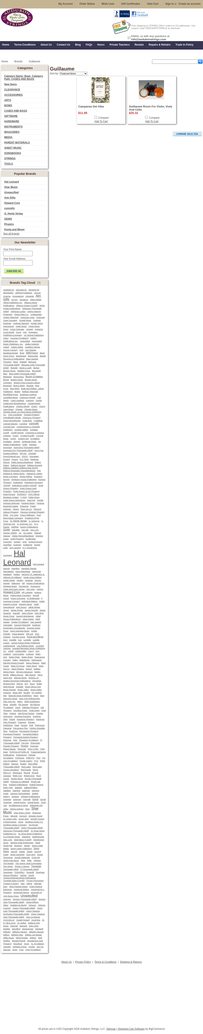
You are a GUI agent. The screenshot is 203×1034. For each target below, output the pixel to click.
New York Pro (9, 701)
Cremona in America (34, 432)
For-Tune (14, 515)
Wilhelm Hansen (19, 932)
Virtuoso (32, 905)
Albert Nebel (35, 299)
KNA (37, 634)
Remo (35, 770)
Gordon (17, 542)
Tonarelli (30, 872)
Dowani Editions (10, 453)
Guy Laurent (15, 547)
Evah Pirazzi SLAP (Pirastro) (26, 491)
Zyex (21, 949)
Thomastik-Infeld (10, 869)
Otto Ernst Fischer (26, 713)
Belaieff (23, 362)
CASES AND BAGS (15, 110)
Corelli (6, 432)
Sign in (169, 3)
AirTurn (14, 299)
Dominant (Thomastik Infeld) (26, 447)
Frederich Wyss (32, 518)
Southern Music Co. (34, 822)
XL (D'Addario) (37, 943)
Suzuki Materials (22, 857)
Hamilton (15, 568)
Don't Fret (38, 450)
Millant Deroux (16, 675)
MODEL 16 (33, 678)
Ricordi (27, 772)
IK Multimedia (33, 598)
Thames (37, 860)
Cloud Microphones (12, 420)
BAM (22, 353)
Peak (16, 725)
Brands (18, 61)
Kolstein (7, 637)
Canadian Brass (10, 397)
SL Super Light (10, 819)
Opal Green (34, 710)
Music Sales (23, 689)
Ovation (39, 713)
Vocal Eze (35, 920)
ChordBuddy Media (12, 417)
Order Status (87, 3)
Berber (36, 368)
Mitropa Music (20, 678)
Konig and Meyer (14, 229)
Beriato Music (9, 371)
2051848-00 (21, 290)
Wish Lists (108, 3)
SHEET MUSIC (13, 147)
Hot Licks (30, 589)
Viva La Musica (33, 917)
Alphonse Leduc (18, 311)
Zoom (15, 949)
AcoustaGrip (18, 296)
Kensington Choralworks (14, 628)
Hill (23, 583)
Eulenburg (18, 482)
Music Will (17, 692)
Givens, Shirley (10, 533)
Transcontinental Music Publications (19, 878)
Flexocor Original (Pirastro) (32, 512)
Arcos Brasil (8, 332)
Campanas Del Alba (91, 106)
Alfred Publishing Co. (12, 302)
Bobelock (7, 376)
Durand (6, 459)
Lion (37, 651)
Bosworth (7, 385)
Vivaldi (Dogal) (23, 920)
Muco (32, 683)
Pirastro (9, 224)
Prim (38, 758)
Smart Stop (23, 819)
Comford (23, 423)
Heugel (6, 583)
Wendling (16, 929)
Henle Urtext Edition (32, 577)
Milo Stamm (30, 675)
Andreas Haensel (21, 323)
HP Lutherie (27, 592)
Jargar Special (31, 610)
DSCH (25, 456)
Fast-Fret (31, 500)
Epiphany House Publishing (24, 479)
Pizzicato (34, 746)
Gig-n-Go (34, 530)
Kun (20, 640)
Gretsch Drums (35, 542)
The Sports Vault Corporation (28, 863)
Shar (27, 809)
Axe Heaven (30, 350)
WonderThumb (18, 940)
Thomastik (36, 866)
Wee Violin (34, 926)
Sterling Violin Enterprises (21, 842)
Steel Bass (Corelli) (23, 839)
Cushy (13, 438)
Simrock (23, 816)
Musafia (19, 686)
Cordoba (34, 429)
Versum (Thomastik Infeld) (25, 899)
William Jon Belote (33, 935)
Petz (15, 740)
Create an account (189, 3)
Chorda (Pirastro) (32, 414)
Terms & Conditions (106, 961)
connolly (9, 208)
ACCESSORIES (13, 94)
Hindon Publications (35, 583)
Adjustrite (29, 296)
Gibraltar (16, 530)
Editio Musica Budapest (22, 462)
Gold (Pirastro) (17, 539)
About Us (66, 961)
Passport (22, 722)
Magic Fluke (14, 657)
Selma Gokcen (16, 809)
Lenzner (7, 648)
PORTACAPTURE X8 (19, 752)
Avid (21, 350)
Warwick (23, 926)
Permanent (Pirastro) (28, 731)
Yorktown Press (19, 946)
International (8, 607)
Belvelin (14, 368)
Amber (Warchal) (11, 317)
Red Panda (26, 770)
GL (20, 533)
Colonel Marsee (10, 423)
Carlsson (30, 400)
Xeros (26, 943)
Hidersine (15, 583)
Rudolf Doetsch (36, 784)
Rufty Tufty (8, 787)
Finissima (24, 506)
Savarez (15, 796)
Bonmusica (19, 376)
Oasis (18, 707)
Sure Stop (30, 854)
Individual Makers (30, 601)
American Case (27, 317)
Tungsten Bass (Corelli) (14, 880)
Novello (13, 704)
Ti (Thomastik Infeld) (29, 869)
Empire (6, 479)
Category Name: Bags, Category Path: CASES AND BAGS (23, 78)
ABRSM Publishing (23, 293)
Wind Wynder (22, 938)
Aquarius (39, 329)
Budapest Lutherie (28, 394)
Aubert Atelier (17, 347)
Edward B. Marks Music (14, 473)
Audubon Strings (32, 347)
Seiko (5, 809)
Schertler (7, 799)
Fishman (7, 509)
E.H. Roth (24, 459)
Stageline (26, 836)
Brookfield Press (10, 394)
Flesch (16, 509)
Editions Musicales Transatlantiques (19, 470)
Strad (37, 842)
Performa (13, 731)
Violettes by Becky (18, 905)
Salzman (26, 790)
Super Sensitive (17, 854)
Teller (29, 860)
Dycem (15, 459)
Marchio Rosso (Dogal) (13, 663)
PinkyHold (35, 743)
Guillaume (27, 544)
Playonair (22, 749)
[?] (38, 282)
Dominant (7, 447)
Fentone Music (28, 503)
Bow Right (14, 388)
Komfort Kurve (18, 637)
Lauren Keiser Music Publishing (25, 643)
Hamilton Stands (28, 568)
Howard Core (12, 203)
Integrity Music (25, 604)
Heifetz (17, 574)
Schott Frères (20, 802)
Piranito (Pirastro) (11, 746)
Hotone (40, 589)
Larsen (6, 643)
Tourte (31, 875)
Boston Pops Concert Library (27, 382)
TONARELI (19, 872)
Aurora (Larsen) (10, 350)
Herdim (20, 580)
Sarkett (35, 793)
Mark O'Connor (18, 666)
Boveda (29, 385)
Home (4, 61)
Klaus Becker (18, 634)
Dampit (17, 441)
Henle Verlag (9, 580)
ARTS (7, 100)
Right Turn (17, 775)
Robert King (29, 775)
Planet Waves (9, 749)
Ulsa (23, 883)
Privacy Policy (83, 961)
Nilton (19, 701)
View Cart (152, 3)
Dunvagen (34, 456)
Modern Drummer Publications (17, 681)
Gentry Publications (29, 527)
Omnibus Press (20, 710)
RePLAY (7, 772)
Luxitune (30, 654)
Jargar (6, 610)
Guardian (7, 544)
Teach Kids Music (11, 860)
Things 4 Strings (22, 866)
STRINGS (9, 158)
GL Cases (27, 533)
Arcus (18, 332)
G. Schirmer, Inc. (24, 524)
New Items (10, 84)
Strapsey (18, 845)
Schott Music (33, 802)
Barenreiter (33, 356)
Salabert (7, 790)
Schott (35, 799)
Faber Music (34, 497)
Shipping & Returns (131, 961)
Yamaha (7, 946)
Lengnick (40, 646)
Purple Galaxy (26, 761)
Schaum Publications (30, 796)
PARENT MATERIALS (17, 142)
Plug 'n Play (33, 749)
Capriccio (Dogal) (28, 397)
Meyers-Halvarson (24, 672)
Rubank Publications (18, 784)
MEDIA (8, 137)
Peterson (7, 740)
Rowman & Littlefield (20, 781)
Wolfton (6, 940)
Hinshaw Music (10, 586)
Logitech (7, 654)
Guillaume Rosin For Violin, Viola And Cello (150, 108)
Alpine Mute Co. (21, 314)
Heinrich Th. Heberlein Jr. (33, 574)
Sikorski (14, 816)
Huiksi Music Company (20, 595)
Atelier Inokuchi (32, 344)
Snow (20, 822)
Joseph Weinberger (25, 616)
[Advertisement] (101, 994)
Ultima (29, 883)
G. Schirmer (34, 521)
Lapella (36, 640)
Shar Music (11, 187)
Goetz (6, 539)
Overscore (7, 716)
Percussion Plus (20, 728)
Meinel (29, 669)
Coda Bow (27, 420)
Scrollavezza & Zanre (18, 805)
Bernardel (36, 371)
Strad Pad (7, 845)
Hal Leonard (11, 181)
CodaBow (38, 420)
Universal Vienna (21, 892)
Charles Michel (22, 406)
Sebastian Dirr (36, 805)
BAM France (32, 353)
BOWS (8, 105)
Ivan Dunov (21, 607)
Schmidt (26, 799)
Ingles (42, 601)
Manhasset (37, 660)
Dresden (32, 453)
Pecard (24, 725)
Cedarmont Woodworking (14, 403)
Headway (7, 574)
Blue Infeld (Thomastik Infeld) (22, 373)
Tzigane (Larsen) (11, 883)
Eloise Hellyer (26, 476)
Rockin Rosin (17, 778)
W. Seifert (21, 923)
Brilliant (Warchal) (30, 391)
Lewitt (10, 651)
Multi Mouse (8, 686)
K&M (38, 619)
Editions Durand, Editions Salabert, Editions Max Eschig (22, 466)
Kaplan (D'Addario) (20, 622)
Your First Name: (12, 249)
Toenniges (7, 872)
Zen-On (40, 946)
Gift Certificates (130, 3)
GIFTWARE (11, 116)
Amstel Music (25, 320)
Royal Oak (35, 781)
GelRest (15, 527)
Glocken (39, 536)
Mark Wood (31, 666)
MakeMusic (24, 660)
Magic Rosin (27, 657)
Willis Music (8, 938)
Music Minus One (33, 686)
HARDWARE (11, 121)
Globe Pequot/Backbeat (23, 536)
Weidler (6, 929)
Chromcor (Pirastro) (32, 417)
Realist (23, 764)
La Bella (27, 640)
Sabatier (18, 787)
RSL (5, 784)
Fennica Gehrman (11, 503)
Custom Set (23, 438)
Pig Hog (25, 743)
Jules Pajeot (28, 619)
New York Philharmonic (29, 698)
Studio (30, 851)
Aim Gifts (9, 197)
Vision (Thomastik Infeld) (24, 908)
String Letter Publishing (21, 848)
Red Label (26, 767)
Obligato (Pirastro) (30, 707)
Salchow (16, 790)
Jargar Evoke (17, 610)
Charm (34, 406)
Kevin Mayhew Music (19, 631)
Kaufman (36, 625)
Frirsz (5, 521)
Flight (5, 515)
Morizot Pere (9, 683)
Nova (5, 704)
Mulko (39, 683)
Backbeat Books (10, 353)
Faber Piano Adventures (14, 500)
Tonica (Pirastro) (10, 875)
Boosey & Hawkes (34, 376)
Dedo (24, 444)
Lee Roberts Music (25, 646)
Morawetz (36, 681)
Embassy (38, 476)
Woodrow (17, 943)
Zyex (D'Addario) (33, 949)
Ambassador (36, 314)
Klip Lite (29, 634)
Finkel (33, 506)
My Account (65, 3)
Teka (23, 860)
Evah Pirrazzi (9, 494)
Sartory (6, 796)
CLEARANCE (12, 89)
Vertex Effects (32, 902)
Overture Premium (22, 716)
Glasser (6, 536)
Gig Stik (25, 530)
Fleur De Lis (26, 509)
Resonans (17, 772)
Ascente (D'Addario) (19, 338)
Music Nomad (9, 689)
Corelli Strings (17, 432)
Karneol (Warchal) (22, 625)
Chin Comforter (15, 414)
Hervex (37, 580)
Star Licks (7, 839)
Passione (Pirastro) (25, 719)
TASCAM (36, 857)
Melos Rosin (8, 672)
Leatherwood (9, 646)
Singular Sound (36, 816)
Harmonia (36, 571)
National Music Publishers (20, 695)
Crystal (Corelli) (27, 435)
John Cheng (27, 613)
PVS (36, 761)
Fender (40, 500)
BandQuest (21, 356)
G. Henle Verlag (13, 213)
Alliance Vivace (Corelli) (27, 305)
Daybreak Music (29, 441)
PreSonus (19, 758)
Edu (39, 470)
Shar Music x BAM (22, 813)
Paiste (12, 719)
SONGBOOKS (12, 153)
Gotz (24, 542)
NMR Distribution (32, 701)
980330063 (8, 293)
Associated (25, 341)
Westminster (27, 929)
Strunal (14, 851)
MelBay (37, 669)
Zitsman (7, 949)
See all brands (11, 233)
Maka (15, 660)
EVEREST (22, 494)
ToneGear (40, 872)
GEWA (8, 218)
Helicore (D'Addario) (12, 577)
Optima (13, 713)
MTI (26, 683)
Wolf (40, 938)
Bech (15, 362)
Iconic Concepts (18, 598)
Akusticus (23, 299)
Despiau (33, 444)
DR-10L (23, 453)
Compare (103, 117)
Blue (5, 373)
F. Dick (24, 497)
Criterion (7, 435)
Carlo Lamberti (17, 400)
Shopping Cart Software (131, 1028)
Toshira (23, 875)
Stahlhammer (38, 836)
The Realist (8, 863)
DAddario (7, 441)
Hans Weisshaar (22, 571)
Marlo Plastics (17, 669)
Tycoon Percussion (35, 880)
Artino (5, 338)
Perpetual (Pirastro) (12, 734)
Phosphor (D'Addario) (28, 740)
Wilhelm (7, 932)
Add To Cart (101, 121)
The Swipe (8, 866)
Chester (19, 409)
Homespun (24, 586)
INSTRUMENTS (13, 126)
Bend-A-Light (25, 368)
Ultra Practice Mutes (18, 886)
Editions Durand (18, 465)
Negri (35, 695)
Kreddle (12, 640)
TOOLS (8, 163)
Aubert (6, 347)
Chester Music (30, 409)
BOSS (6, 379)
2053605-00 (33, 290)
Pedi (31, 725)
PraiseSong (21, 755)
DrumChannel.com (11, 456)
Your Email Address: (14, 258)
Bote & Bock (19, 385)
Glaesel (37, 533)
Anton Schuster (17, 329)
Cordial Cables (21, 429)
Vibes (5, 905)
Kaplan (6, 622)
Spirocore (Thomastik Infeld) (16, 831)
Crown (16, 435)
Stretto (27, 845)
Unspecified (11, 192)
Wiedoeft (39, 929)
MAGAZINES (11, 132)
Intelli (36, 604)
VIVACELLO (8, 920)
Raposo (14, 764)
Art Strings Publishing (34, 335)
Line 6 (31, 651)
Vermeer (7, 899)
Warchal (14, 926)
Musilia (26, 692)
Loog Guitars (18, 654)
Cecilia (39, 400)
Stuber (22, 851)
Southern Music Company (15, 825)
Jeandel (16, 613)
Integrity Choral (10, 604)
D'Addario (35, 438)
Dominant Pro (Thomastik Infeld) (18, 450)
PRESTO (30, 758)
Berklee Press (23, 371)
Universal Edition (21, 889)
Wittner (33, 938)
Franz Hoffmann (27, 515)
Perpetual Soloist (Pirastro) (25, 737)
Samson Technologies (20, 793)
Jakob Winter (34, 607)
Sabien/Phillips (30, 787)
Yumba (31, 946)
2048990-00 (8, 290)
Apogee (29, 329)
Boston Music (17, 379)
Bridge (17, 391)
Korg (5, 640)
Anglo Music (21, 326)
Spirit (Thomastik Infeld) (32, 828)
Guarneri (17, 544)
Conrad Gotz (9, 426)
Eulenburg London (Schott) (24, 485)
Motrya (19, 683)
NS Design (23, 704)
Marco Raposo (32, 663)
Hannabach (8, 571)
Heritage (29, 580)
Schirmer (17, 799)
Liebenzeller (20, 651)
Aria (24, 332)
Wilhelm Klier (17, 935)
